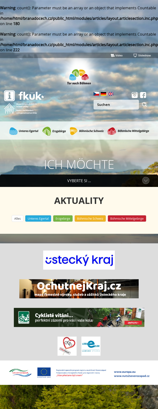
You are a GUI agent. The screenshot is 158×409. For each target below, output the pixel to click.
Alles (17, 218)
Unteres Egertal (38, 218)
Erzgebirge (63, 218)
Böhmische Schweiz (90, 218)
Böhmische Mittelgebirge (127, 218)
